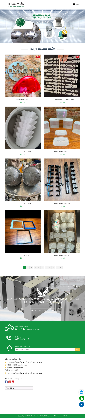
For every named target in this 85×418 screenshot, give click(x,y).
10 (57, 267)
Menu (76, 4)
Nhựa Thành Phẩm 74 (62, 151)
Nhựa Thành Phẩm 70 (62, 255)
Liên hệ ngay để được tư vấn (42, 310)
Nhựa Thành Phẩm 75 (23, 151)
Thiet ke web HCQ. (60, 416)
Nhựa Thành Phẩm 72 (62, 203)
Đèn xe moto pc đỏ (23, 99)
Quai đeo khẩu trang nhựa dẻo (62, 99)
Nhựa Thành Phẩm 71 (23, 255)
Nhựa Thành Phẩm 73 (23, 203)
